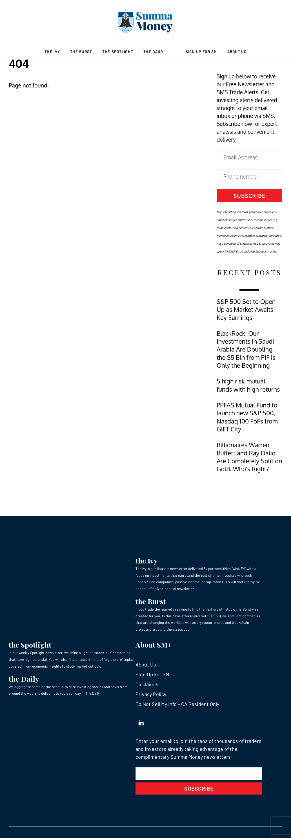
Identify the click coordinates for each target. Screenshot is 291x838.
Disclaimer (147, 684)
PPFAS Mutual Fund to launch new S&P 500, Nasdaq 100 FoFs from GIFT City (247, 417)
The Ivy (52, 51)
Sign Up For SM (201, 51)
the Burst (150, 601)
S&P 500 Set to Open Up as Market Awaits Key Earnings (246, 309)
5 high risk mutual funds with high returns (248, 385)
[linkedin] (141, 721)
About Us (236, 51)
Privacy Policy (150, 694)
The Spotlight (117, 51)
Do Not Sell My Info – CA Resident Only (177, 704)
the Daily (24, 678)
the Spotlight (30, 644)
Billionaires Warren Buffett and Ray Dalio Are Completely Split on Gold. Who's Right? (249, 457)
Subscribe (249, 195)
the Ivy (146, 560)
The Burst (81, 51)
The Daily (153, 51)
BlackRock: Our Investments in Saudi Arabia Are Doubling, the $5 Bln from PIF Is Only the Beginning (246, 349)
